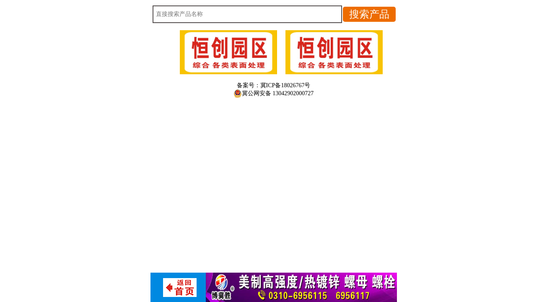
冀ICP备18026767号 (285, 85)
